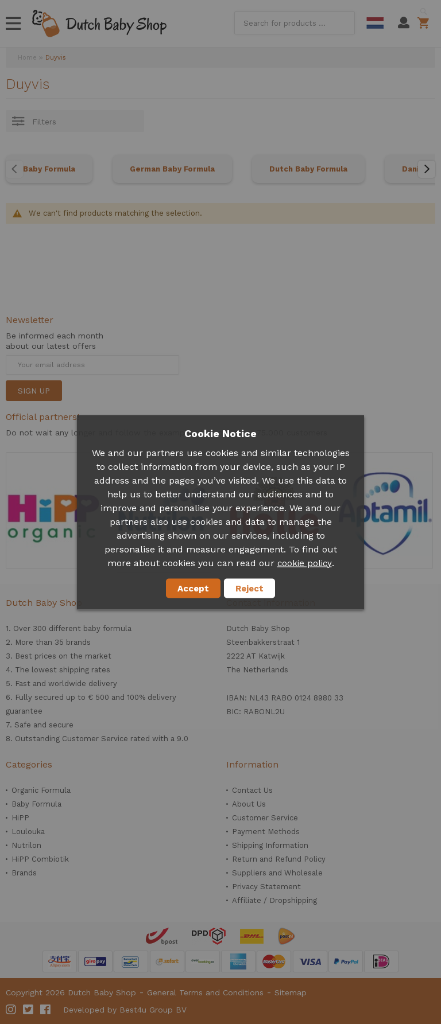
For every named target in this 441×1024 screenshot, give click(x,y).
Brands (24, 873)
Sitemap (290, 992)
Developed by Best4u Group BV (125, 1009)
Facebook (46, 1009)
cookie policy (304, 563)
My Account (403, 22)
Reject (249, 588)
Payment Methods (266, 831)
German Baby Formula (172, 169)
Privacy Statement (266, 886)
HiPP (20, 817)
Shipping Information (270, 845)
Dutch (375, 23)
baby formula (107, 628)
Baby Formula (49, 169)
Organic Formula (41, 790)
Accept (193, 588)
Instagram (11, 1009)
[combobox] (294, 22)
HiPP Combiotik (40, 859)
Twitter (28, 1009)
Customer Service (265, 817)
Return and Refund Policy (279, 859)
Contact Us (252, 790)
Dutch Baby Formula (308, 169)
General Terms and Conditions (205, 992)
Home (27, 57)
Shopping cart (425, 22)
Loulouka (28, 831)
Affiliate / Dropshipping (274, 900)
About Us (249, 804)
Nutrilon (26, 845)
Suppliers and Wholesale (277, 873)
